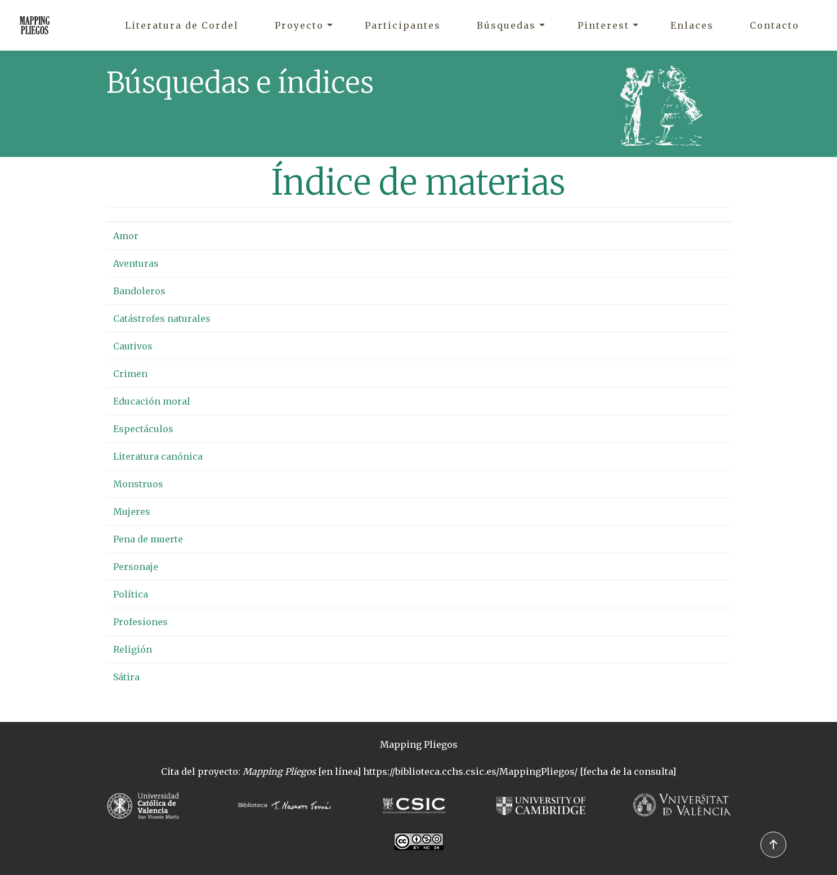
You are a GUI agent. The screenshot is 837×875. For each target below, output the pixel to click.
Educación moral (151, 401)
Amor (125, 235)
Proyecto (299, 25)
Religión (132, 649)
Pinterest (603, 25)
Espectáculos (143, 428)
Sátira (126, 677)
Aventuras (136, 263)
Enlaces (692, 25)
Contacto (774, 25)
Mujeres (131, 511)
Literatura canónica (158, 456)
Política (130, 594)
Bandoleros (139, 291)
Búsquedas (506, 25)
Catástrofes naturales (162, 318)
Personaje (135, 566)
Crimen (130, 373)
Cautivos (133, 346)
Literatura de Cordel (182, 25)
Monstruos (138, 484)
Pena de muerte (148, 539)
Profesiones (140, 621)
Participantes (403, 25)
